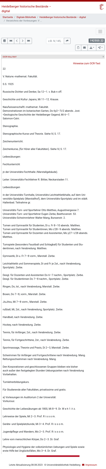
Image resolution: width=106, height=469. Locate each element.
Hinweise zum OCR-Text (86, 63)
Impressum (91, 465)
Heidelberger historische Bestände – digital (62, 17)
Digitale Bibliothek (26, 17)
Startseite (8, 17)
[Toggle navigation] (100, 31)
